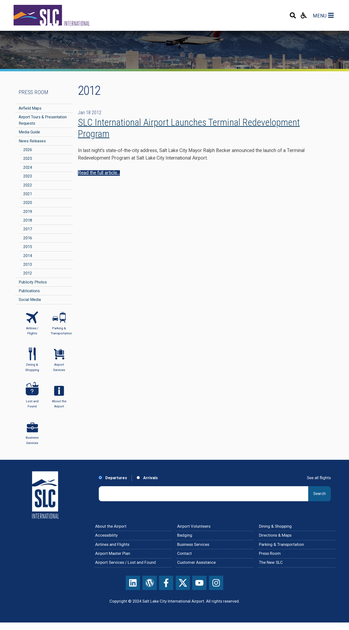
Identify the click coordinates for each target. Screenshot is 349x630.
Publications (29, 291)
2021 (27, 194)
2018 (27, 220)
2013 (27, 264)
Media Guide (29, 132)
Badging (184, 535)
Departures (113, 478)
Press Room (33, 92)
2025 (27, 158)
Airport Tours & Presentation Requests (43, 120)
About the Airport (110, 526)
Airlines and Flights (112, 544)
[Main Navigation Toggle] (331, 15)
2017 (27, 229)
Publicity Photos (33, 282)
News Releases (32, 141)
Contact (184, 553)
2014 (27, 255)
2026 (27, 149)
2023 (27, 176)
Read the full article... (99, 173)
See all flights (319, 478)
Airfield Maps (30, 108)
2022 (27, 185)
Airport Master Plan (112, 553)
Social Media (30, 299)
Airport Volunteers (193, 526)
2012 (27, 273)
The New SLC (271, 562)
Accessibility (106, 535)
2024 (27, 167)
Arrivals (147, 478)
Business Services (193, 544)
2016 (27, 238)
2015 (27, 246)
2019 (27, 211)
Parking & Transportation (281, 544)
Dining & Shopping (275, 526)
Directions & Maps (275, 535)
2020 (27, 202)
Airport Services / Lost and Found (125, 562)
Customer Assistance (196, 562)
